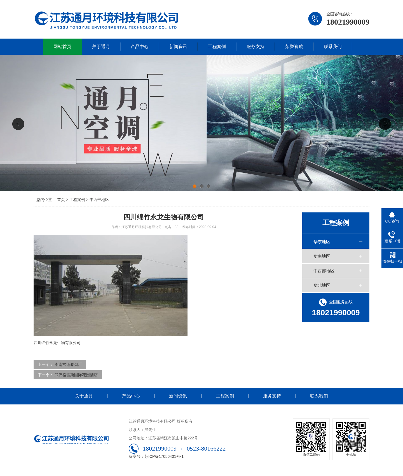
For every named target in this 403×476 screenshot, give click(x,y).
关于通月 (101, 46)
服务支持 (255, 46)
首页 (61, 199)
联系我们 (333, 46)
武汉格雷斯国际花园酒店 (76, 375)
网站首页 (62, 46)
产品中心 (140, 46)
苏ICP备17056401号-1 (164, 456)
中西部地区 (99, 199)
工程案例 (217, 46)
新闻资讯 (178, 46)
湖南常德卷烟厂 (68, 364)
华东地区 (321, 241)
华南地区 (321, 256)
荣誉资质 (294, 46)
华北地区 (321, 285)
